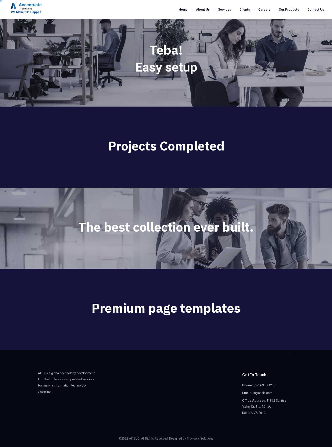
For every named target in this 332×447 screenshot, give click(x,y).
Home (183, 9)
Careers (264, 9)
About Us (203, 9)
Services (224, 9)
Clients (244, 9)
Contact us (315, 9)
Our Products (289, 9)
